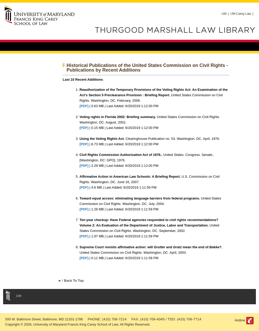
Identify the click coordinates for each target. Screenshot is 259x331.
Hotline (240, 320)
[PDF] (84, 106)
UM (223, 14)
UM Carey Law (240, 14)
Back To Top (74, 280)
